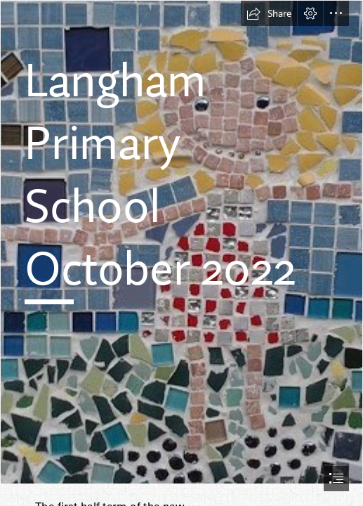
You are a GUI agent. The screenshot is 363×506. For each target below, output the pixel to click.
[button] (269, 13)
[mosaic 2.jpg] (181, 242)
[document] (181, 253)
